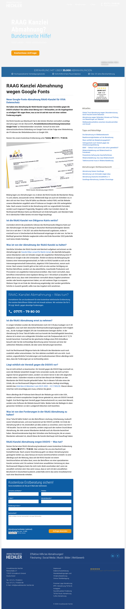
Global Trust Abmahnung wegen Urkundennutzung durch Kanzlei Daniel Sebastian (100, 114)
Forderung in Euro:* (14, 505)
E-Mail (93, 4)
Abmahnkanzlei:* (46, 498)
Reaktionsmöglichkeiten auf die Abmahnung (97, 137)
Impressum (57, 568)
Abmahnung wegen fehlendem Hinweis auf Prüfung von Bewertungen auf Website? (100, 118)
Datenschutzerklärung (61, 571)
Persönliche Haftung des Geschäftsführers (97, 155)
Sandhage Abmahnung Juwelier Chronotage (97, 179)
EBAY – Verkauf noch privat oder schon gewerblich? (100, 148)
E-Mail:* (10, 498)
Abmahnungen (80, 4)
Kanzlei (69, 4)
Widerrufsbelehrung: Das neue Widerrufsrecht (98, 158)
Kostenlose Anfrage (25, 53)
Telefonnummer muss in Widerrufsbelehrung (97, 161)
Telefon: (43, 491)
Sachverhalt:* (12, 513)
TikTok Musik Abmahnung (62, 593)
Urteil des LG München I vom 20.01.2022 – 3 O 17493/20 (38, 386)
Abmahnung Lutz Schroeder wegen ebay (96, 174)
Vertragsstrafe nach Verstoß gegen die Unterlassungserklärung (95, 144)
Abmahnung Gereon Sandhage (93, 171)
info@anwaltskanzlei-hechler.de (23, 585)
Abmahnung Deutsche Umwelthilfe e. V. (96, 177)
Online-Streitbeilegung (61, 578)
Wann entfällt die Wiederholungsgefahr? (96, 140)
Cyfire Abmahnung (59, 596)
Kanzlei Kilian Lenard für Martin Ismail (36, 252)
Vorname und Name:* (15, 491)
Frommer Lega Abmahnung (62, 583)
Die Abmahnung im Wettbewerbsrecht (95, 135)
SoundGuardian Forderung (62, 591)
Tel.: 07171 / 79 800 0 (14, 580)
